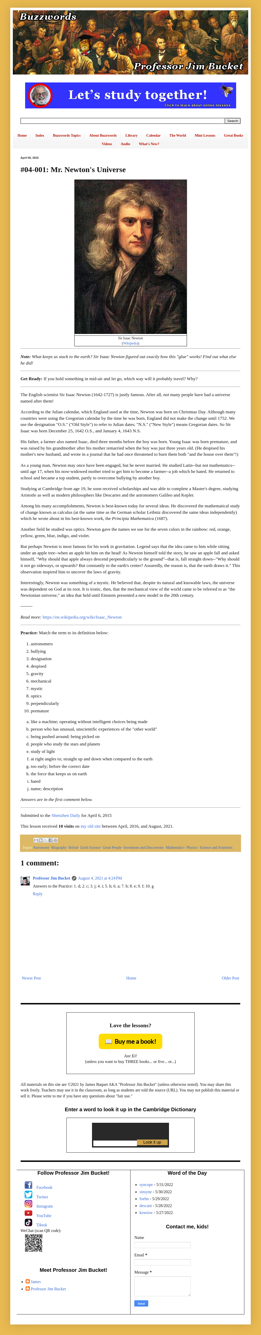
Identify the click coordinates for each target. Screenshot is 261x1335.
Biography (59, 847)
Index (39, 135)
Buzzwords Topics (67, 135)
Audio (125, 144)
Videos (107, 144)
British (73, 847)
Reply (38, 894)
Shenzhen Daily (66, 815)
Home (22, 135)
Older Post (230, 978)
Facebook (44, 1187)
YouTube (43, 1215)
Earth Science (90, 847)
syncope (146, 1184)
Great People (112, 847)
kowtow (146, 1212)
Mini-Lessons (205, 135)
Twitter (42, 1197)
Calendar (153, 135)
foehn (144, 1199)
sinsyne (145, 1192)
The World (177, 135)
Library (131, 135)
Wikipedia (130, 343)
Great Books (233, 135)
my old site (91, 826)
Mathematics (175, 847)
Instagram (44, 1206)
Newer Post (31, 978)
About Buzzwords (103, 135)
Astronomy (41, 847)
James (36, 1282)
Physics (192, 847)
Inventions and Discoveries (144, 847)
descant (145, 1205)
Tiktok (41, 1225)
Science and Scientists (216, 847)
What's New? (149, 144)
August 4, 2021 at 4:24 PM (100, 878)
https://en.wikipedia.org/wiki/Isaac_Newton (82, 617)
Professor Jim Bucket (51, 878)
